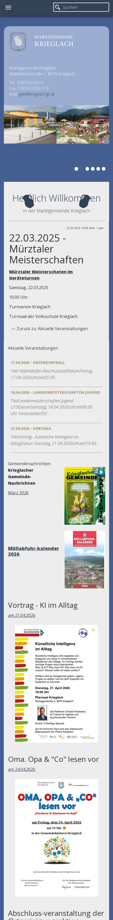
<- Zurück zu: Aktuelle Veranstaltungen (50, 328)
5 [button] (99, 169)
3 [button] (88, 169)
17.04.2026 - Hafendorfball (38, 362)
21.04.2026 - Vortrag (31, 428)
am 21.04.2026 (21, 615)
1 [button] (77, 169)
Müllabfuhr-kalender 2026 (33, 551)
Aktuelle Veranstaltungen (33, 348)
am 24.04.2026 (21, 769)
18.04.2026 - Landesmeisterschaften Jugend (55, 392)
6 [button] (104, 169)
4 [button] (93, 169)
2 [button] (82, 169)
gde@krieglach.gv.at (37, 94)
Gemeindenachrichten (29, 463)
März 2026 (18, 493)
